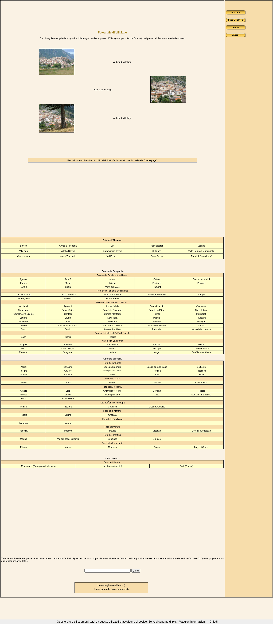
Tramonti (156, 287)
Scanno (201, 245)
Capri (23, 337)
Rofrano (157, 321)
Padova (68, 430)
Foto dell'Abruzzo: (112, 240)
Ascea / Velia (112, 306)
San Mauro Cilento (112, 325)
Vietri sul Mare (112, 287)
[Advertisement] (98, 13)
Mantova (112, 447)
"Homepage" (150, 160)
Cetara (156, 279)
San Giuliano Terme (201, 394)
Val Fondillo (112, 256)
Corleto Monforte (112, 314)
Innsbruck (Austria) (112, 466)
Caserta (157, 344)
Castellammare (23, 294)
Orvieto (68, 370)
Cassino (157, 382)
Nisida (201, 344)
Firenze (23, 394)
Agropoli (68, 306)
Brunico (157, 439)
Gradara (112, 415)
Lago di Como (201, 447)
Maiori (68, 283)
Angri (156, 352)
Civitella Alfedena (68, 245)
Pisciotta (112, 321)
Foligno (23, 370)
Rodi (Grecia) (186, 466)
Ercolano (23, 352)
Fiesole (201, 390)
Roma (24, 382)
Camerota (201, 306)
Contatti (194, 558)
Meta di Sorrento (112, 294)
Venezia (24, 430)
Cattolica (112, 406)
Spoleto (68, 374)
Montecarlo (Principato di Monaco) (38, 466)
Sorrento (68, 298)
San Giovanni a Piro (68, 325)
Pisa (157, 394)
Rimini (23, 406)
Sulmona (156, 251)
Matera (67, 423)
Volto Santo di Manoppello (201, 251)
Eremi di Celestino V (201, 256)
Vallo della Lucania (201, 329)
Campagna (23, 310)
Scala (68, 287)
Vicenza (157, 430)
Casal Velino (68, 310)
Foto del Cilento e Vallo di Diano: (112, 302)
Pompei (201, 294)
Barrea (23, 245)
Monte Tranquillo (68, 256)
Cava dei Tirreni (201, 348)
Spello (23, 374)
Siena (23, 398)
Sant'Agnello (23, 298)
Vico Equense (112, 298)
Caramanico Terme (112, 251)
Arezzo (23, 390)
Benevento (112, 344)
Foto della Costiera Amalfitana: (112, 275)
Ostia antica (201, 382)
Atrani (112, 279)
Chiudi (213, 621)
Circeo (68, 382)
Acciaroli (23, 306)
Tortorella (156, 329)
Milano (23, 447)
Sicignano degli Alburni (112, 329)
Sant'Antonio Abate (201, 352)
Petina (68, 321)
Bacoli (112, 348)
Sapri (23, 329)
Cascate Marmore (112, 367)
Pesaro (23, 415)
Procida (112, 337)
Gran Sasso (157, 256)
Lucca (68, 394)
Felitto (157, 314)
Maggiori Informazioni (192, 621)
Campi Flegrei (68, 348)
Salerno (68, 344)
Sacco (23, 325)
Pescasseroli (156, 245)
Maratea (23, 423)
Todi (157, 374)
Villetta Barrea (68, 251)
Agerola (24, 279)
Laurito (67, 317)
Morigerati (201, 314)
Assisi (23, 367)
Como (157, 447)
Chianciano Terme (112, 390)
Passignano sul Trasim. (112, 371)
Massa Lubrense (68, 294)
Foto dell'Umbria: (112, 363)
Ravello (23, 287)
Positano (157, 283)
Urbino (68, 415)
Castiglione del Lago (157, 367)
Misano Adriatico (157, 406)
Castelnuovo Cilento (23, 314)
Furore (23, 283)
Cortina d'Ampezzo (201, 430)
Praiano (201, 283)
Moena (23, 439)
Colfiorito (201, 367)
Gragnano (68, 352)
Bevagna (68, 367)
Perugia (157, 370)
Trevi (201, 374)
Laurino (23, 317)
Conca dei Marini (201, 279)
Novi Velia (112, 317)
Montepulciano (112, 394)
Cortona (157, 390)
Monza (68, 447)
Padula (156, 317)
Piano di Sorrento (157, 294)
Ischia (68, 337)
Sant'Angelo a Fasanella (156, 325)
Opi (112, 245)
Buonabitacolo (157, 306)
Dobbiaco (112, 439)
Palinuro (23, 321)
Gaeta (112, 382)
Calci (68, 390)
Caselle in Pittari (157, 310)
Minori (112, 283)
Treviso (112, 430)
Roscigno (201, 321)
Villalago (23, 251)
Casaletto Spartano (112, 310)
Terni (112, 374)
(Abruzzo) (111, 585)
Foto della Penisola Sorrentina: (112, 290)
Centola (68, 314)
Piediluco (201, 370)
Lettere (112, 352)
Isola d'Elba (68, 398)
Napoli (23, 344)
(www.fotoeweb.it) (111, 589)
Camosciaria (23, 256)
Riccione (68, 406)
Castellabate (201, 310)
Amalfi (68, 279)
